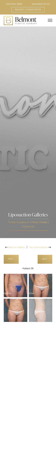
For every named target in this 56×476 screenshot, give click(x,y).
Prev (11, 259)
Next (45, 259)
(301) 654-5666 (14, 4)
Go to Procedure (40, 247)
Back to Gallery (15, 247)
